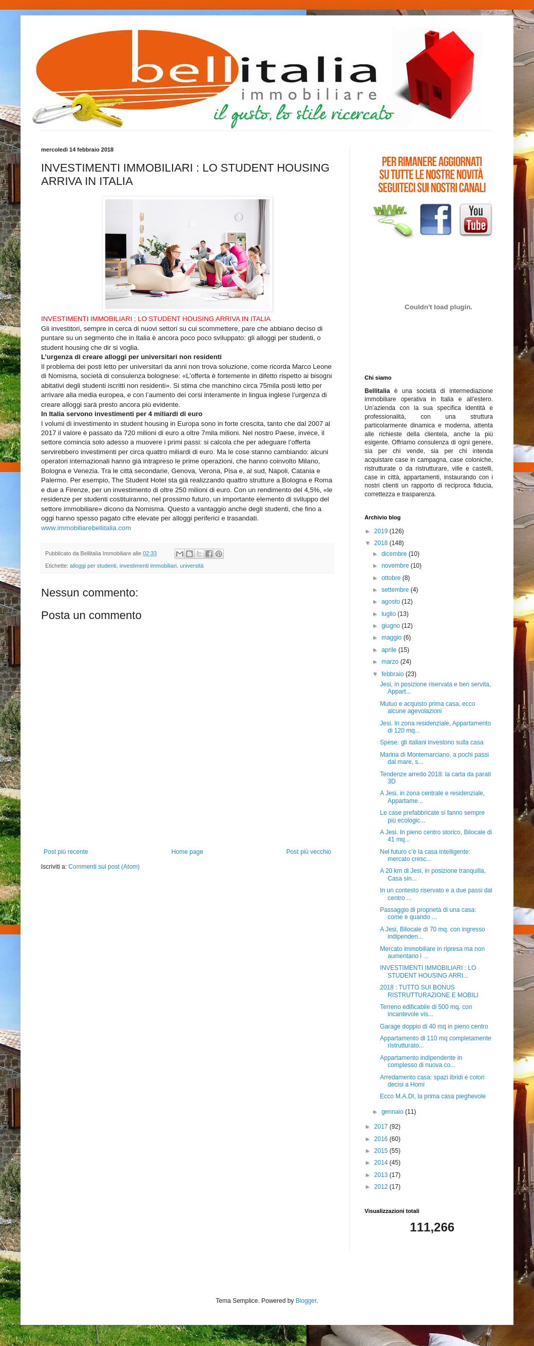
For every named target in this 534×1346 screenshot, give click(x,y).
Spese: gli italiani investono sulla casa (431, 742)
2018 (382, 543)
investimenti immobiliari (148, 566)
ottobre (392, 578)
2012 (382, 1186)
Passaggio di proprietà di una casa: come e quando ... (428, 913)
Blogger (306, 1300)
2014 (382, 1162)
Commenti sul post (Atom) (104, 866)
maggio (393, 637)
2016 (382, 1139)
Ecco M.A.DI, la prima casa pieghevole (433, 1096)
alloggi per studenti (93, 566)
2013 (382, 1175)
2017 (382, 1126)
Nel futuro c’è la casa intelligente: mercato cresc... (425, 855)
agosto (392, 601)
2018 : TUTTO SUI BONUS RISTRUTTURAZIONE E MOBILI (429, 991)
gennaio (393, 1111)
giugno (392, 625)
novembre (396, 565)
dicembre (395, 553)
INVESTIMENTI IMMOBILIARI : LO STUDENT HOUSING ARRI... (428, 971)
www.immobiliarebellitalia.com (86, 528)
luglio (389, 614)
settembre (396, 589)
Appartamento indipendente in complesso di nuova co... (421, 1061)
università (191, 566)
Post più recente (66, 851)
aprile (390, 649)
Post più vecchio (309, 851)
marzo (391, 661)
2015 (382, 1150)
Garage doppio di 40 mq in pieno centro (434, 1026)
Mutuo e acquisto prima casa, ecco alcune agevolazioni (427, 707)
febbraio (394, 674)
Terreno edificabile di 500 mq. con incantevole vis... (426, 1010)
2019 (382, 531)
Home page (187, 851)
